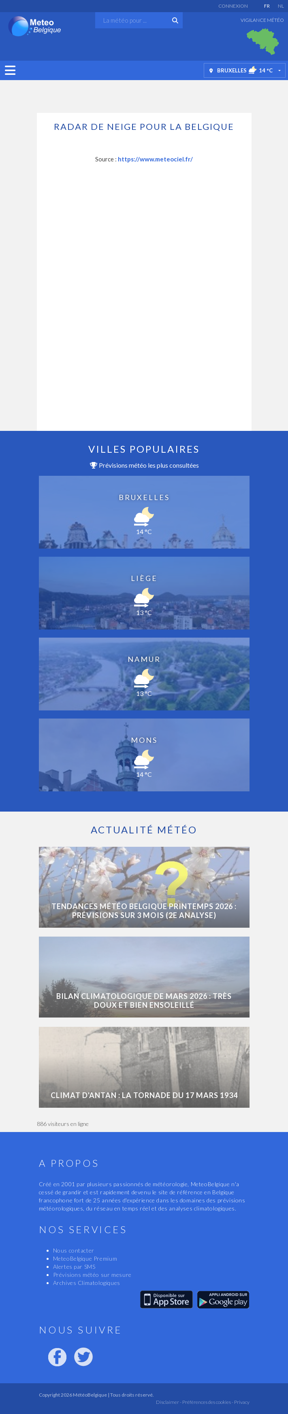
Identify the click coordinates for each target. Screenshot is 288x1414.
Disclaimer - (168, 1402)
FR (267, 6)
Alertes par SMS (74, 1266)
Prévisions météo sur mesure (92, 1274)
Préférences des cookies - (207, 1402)
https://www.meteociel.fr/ (155, 159)
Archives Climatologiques (86, 1282)
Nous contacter (73, 1250)
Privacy (241, 1402)
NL (281, 6)
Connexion (233, 6)
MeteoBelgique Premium (85, 1258)
